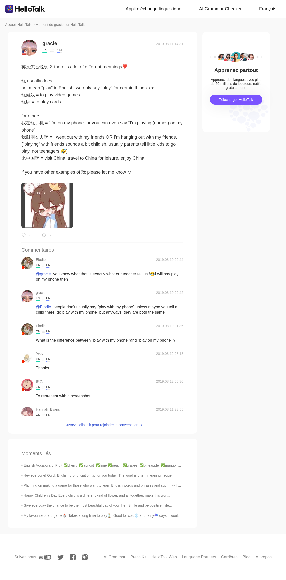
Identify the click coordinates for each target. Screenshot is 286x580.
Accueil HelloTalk (18, 25)
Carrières (229, 557)
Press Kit (138, 557)
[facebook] (73, 557)
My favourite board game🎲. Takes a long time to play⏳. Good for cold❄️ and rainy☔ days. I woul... (102, 515)
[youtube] (45, 557)
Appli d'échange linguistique (153, 8)
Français (267, 8)
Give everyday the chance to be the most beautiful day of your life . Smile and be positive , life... (98, 505)
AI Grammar (114, 557)
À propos (264, 557)
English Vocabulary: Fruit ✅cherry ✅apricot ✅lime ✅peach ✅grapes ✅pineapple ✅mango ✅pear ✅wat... (113, 465)
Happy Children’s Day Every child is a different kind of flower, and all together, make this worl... (97, 495)
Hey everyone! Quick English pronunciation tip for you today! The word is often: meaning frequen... (100, 475)
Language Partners (199, 557)
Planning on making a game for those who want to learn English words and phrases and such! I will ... (102, 485)
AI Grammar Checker (220, 8)
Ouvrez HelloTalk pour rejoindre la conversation (101, 425)
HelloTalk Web (164, 557)
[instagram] (85, 557)
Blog (247, 557)
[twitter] (60, 557)
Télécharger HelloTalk (236, 100)
